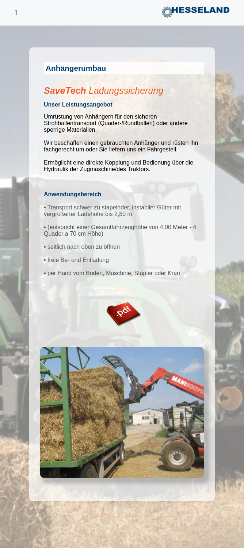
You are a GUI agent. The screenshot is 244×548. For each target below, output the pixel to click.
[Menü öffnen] (16, 13)
